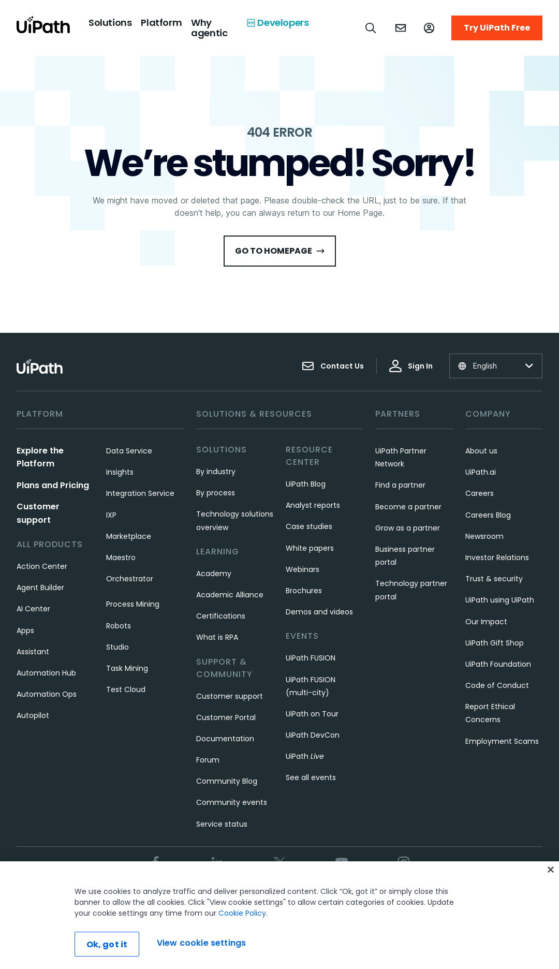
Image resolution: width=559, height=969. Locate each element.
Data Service (129, 451)
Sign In (411, 366)
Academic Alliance (229, 595)
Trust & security (494, 579)
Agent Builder (40, 587)
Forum (207, 760)
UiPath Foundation (498, 664)
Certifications (220, 616)
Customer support (229, 696)
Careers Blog (488, 515)
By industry (216, 471)
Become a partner (408, 507)
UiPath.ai (480, 472)
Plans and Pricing (53, 485)
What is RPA (217, 637)
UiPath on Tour (312, 714)
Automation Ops (47, 694)
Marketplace (128, 536)
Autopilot (33, 715)
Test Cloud (125, 689)
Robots (118, 626)
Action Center (42, 566)
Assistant (33, 652)
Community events (231, 802)
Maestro (121, 557)
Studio (117, 647)
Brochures (304, 590)
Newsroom (484, 536)
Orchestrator (129, 579)
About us (481, 451)
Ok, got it (107, 944)
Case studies (309, 526)
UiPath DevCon (313, 735)
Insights (120, 472)
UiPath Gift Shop (494, 643)
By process (215, 493)
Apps (25, 630)
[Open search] (371, 28)
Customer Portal (226, 717)
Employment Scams (502, 741)
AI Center (33, 609)
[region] (279, 915)
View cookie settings (201, 943)
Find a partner (400, 485)
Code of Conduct (497, 685)
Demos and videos (319, 612)
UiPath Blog (306, 484)
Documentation (225, 738)
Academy (213, 573)
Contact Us (333, 366)
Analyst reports (313, 505)
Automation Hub (46, 673)
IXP (111, 515)
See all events (311, 777)
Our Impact (486, 621)
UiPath (305, 756)
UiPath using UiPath (499, 600)
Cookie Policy (242, 913)
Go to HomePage (280, 251)
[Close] (551, 870)
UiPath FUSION (310, 658)
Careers (479, 493)
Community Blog (226, 781)
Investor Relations (497, 557)
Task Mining (127, 668)
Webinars (302, 569)
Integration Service (140, 493)
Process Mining (132, 604)
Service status (221, 824)
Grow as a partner (407, 528)
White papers (310, 548)
